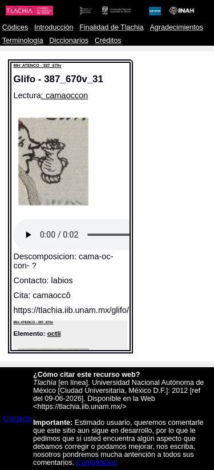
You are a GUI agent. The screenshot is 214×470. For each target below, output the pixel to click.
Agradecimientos (176, 27)
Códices (15, 27)
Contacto (17, 419)
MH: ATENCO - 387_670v (37, 65)
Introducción (54, 27)
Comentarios (96, 463)
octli (54, 333)
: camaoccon (64, 95)
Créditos (108, 41)
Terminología (22, 41)
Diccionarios (69, 41)
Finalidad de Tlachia (111, 27)
